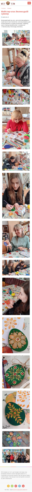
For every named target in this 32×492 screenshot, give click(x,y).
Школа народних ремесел (20, 489)
